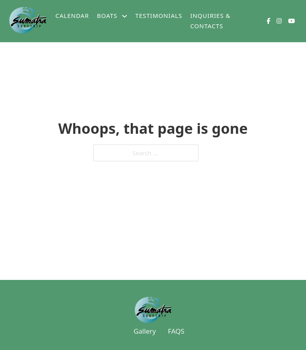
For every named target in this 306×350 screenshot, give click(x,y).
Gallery (144, 331)
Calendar (72, 16)
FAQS (176, 331)
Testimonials (158, 16)
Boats (107, 16)
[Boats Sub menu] (125, 16)
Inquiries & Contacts (210, 21)
